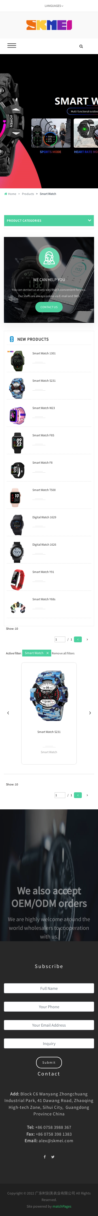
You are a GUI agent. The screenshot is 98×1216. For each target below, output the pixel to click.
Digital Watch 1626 (44, 544)
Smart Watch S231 (44, 380)
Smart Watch (34, 653)
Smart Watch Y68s (43, 599)
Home (10, 194)
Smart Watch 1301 (44, 353)
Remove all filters (63, 653)
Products (28, 194)
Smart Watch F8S (43, 435)
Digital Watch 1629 (44, 517)
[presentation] (8, 712)
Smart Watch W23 (43, 408)
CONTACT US (49, 307)
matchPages (62, 1206)
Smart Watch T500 (44, 490)
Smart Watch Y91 (43, 572)
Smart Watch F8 (42, 462)
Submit (49, 1062)
